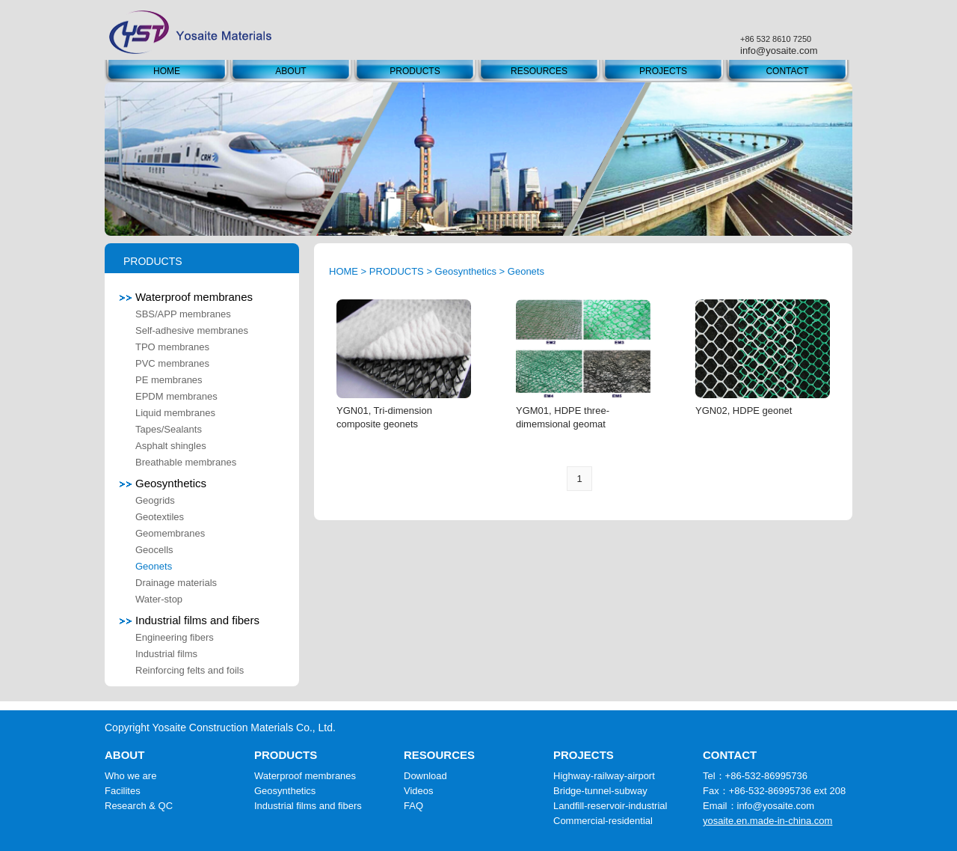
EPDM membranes (176, 396)
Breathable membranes (185, 462)
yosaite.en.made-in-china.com (767, 820)
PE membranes (169, 379)
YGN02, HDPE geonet (743, 410)
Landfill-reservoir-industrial (610, 805)
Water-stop (158, 599)
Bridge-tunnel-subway (600, 790)
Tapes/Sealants (168, 429)
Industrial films (166, 653)
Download (425, 775)
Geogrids (155, 500)
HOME (166, 71)
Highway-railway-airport (604, 775)
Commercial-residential (603, 820)
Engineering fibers (174, 637)
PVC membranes (172, 363)
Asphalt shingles (170, 445)
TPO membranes (172, 347)
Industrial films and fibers (189, 620)
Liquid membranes (175, 412)
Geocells (154, 549)
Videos (419, 790)
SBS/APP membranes (183, 314)
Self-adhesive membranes (191, 330)
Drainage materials (176, 582)
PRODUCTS (415, 71)
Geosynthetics (163, 483)
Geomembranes (170, 533)
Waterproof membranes (186, 296)
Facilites (123, 790)
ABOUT (290, 71)
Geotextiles (159, 516)
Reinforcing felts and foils (189, 670)
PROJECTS (663, 71)
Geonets (153, 566)
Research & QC (139, 805)
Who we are (130, 775)
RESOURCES (539, 71)
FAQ (413, 805)
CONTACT (787, 71)
